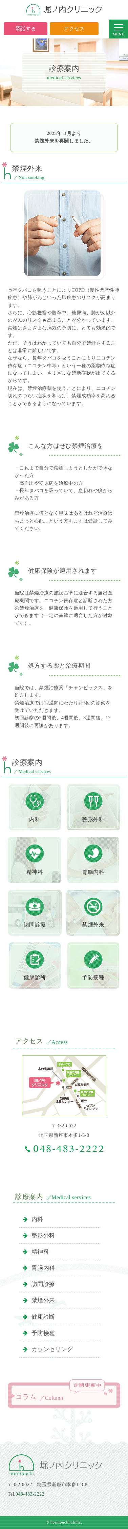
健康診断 (39, 1317)
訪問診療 (39, 1284)
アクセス (74, 28)
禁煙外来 (39, 1300)
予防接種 (39, 1333)
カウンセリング (48, 1349)
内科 (33, 1219)
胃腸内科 (39, 1268)
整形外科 (39, 1235)
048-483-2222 (30, 1494)
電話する (25, 28)
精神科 (36, 1252)
